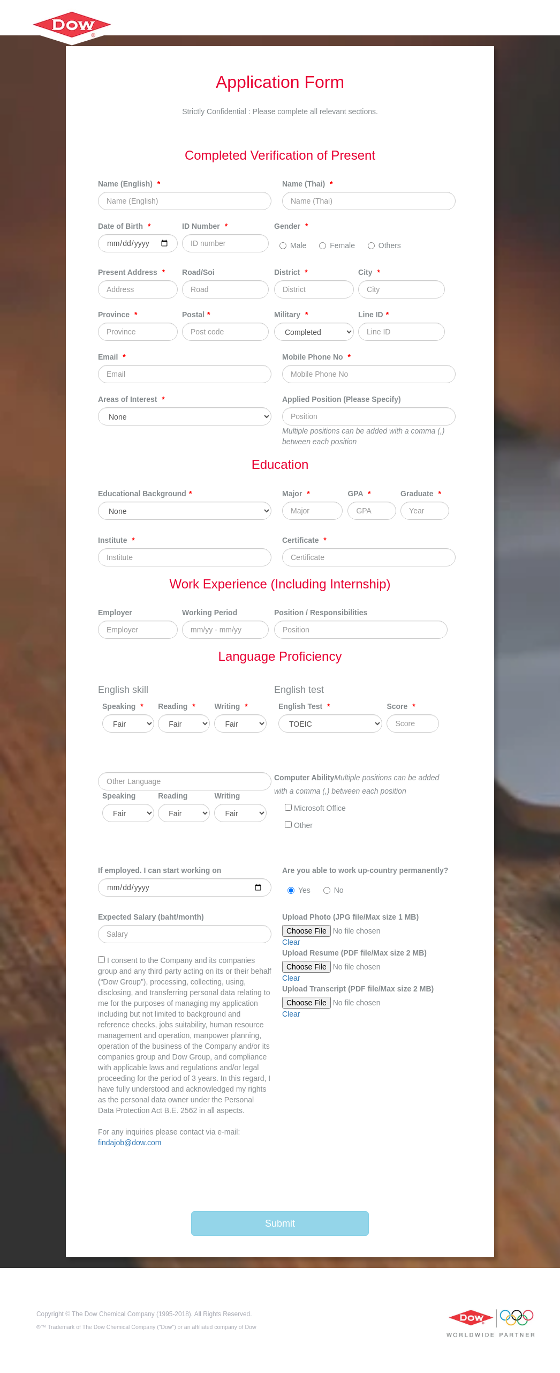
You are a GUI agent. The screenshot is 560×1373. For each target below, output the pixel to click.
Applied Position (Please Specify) (341, 399)
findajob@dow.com (130, 1142)
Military (291, 314)
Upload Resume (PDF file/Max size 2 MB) (354, 953)
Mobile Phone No (316, 357)
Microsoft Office (315, 808)
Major (296, 493)
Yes (299, 890)
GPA (358, 493)
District (291, 272)
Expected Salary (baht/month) (151, 917)
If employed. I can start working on (159, 870)
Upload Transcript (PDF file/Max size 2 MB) (358, 988)
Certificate (304, 540)
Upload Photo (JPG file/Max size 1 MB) (350, 917)
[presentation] (284, 1179)
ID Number (205, 226)
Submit (280, 1223)
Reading (176, 706)
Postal (196, 314)
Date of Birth (124, 226)
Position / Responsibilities (320, 612)
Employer (115, 612)
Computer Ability (304, 777)
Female (337, 245)
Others (384, 245)
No (333, 890)
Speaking (122, 706)
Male (292, 245)
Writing (230, 706)
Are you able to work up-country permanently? (365, 870)
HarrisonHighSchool (70, 36)
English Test (304, 706)
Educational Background (145, 493)
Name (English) (129, 184)
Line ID (373, 314)
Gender (291, 226)
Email (112, 357)
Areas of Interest (131, 399)
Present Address (131, 272)
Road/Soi (198, 272)
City (369, 272)
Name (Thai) (307, 184)
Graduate (420, 493)
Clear (291, 942)
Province (117, 314)
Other (299, 825)
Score (401, 706)
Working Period (209, 612)
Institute (116, 540)
